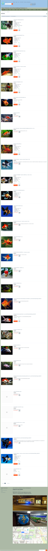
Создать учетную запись (4, 490)
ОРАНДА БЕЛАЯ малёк (17, 360)
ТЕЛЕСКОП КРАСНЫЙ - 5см (18, 236)
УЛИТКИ (10, 9)
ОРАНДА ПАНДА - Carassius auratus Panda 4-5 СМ (22, 159)
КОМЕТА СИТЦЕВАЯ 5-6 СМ (18, 81)
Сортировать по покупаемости (6, 16)
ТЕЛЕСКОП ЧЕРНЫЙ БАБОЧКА (19, 19)
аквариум (41, 9)
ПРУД (37, 9)
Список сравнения (3, 492)
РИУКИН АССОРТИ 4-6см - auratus (19, 422)
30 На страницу (13, 16)
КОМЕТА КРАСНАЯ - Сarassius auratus (20, 66)
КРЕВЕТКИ (13, 9)
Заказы (2, 491)
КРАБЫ (17, 9)
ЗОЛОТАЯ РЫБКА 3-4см (17, 468)
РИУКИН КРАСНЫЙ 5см (17, 143)
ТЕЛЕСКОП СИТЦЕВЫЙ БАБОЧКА (19, 190)
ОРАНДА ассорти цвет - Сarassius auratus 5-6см (21, 221)
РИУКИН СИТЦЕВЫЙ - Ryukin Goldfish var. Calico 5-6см (23, 174)
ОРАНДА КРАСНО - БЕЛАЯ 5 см (19, 267)
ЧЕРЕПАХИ (30, 9)
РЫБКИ (3, 9)
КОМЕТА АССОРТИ (17, 112)
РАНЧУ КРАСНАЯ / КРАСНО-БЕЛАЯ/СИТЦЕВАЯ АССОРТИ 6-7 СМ (24, 128)
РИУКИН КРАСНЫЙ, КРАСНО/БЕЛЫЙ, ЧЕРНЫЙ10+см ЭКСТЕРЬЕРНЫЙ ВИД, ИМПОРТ (27, 298)
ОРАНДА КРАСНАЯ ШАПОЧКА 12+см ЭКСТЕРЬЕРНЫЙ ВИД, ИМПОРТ (25, 314)
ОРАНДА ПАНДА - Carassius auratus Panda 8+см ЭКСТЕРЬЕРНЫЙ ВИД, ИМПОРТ (27, 453)
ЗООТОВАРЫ (34, 9)
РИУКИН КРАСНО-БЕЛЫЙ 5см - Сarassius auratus (22, 252)
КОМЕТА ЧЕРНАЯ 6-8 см (17, 283)
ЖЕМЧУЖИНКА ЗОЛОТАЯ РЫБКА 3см (20, 97)
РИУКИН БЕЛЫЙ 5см (17, 345)
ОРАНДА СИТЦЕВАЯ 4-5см (18, 329)
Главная (2, 11)
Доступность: (15, 26)
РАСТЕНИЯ (6, 9)
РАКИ (19, 9)
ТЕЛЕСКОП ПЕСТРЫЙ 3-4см (18, 205)
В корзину (15, 30)
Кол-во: (14, 28)
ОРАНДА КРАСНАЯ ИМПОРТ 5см (19, 35)
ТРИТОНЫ (26, 9)
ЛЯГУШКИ (22, 9)
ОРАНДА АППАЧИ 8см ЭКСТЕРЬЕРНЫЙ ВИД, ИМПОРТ (22, 437)
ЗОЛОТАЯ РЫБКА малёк (17, 391)
